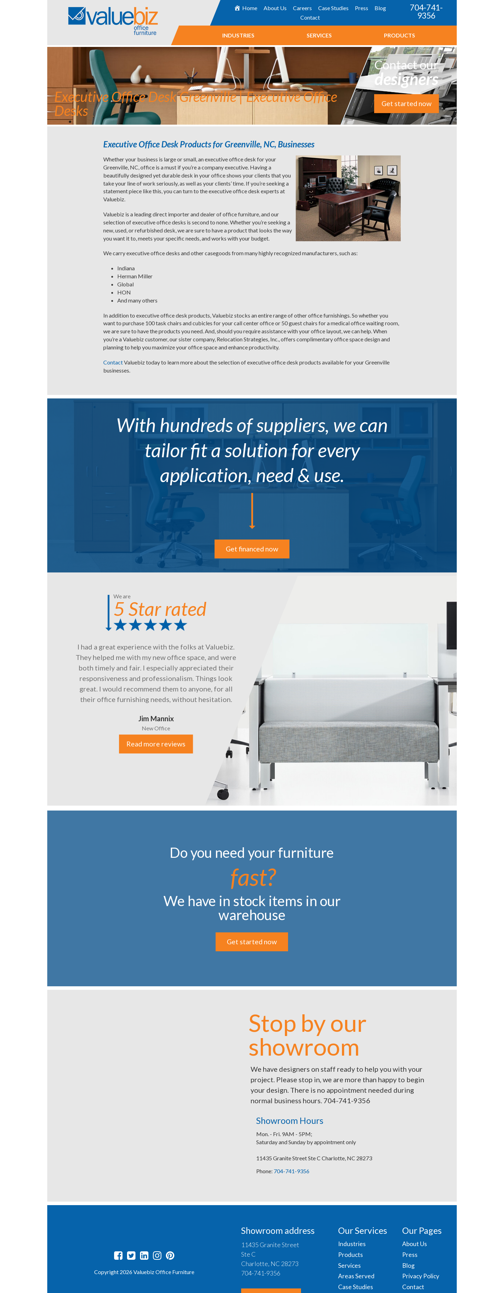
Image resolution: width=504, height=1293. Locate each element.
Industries (238, 35)
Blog (380, 8)
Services (318, 35)
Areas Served (356, 1276)
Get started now (406, 103)
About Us (275, 8)
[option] (252, 689)
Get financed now (252, 549)
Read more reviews (156, 744)
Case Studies (333, 8)
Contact (310, 17)
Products (399, 35)
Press (361, 8)
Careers (302, 8)
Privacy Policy (421, 1276)
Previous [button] (42, 689)
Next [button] (461, 689)
